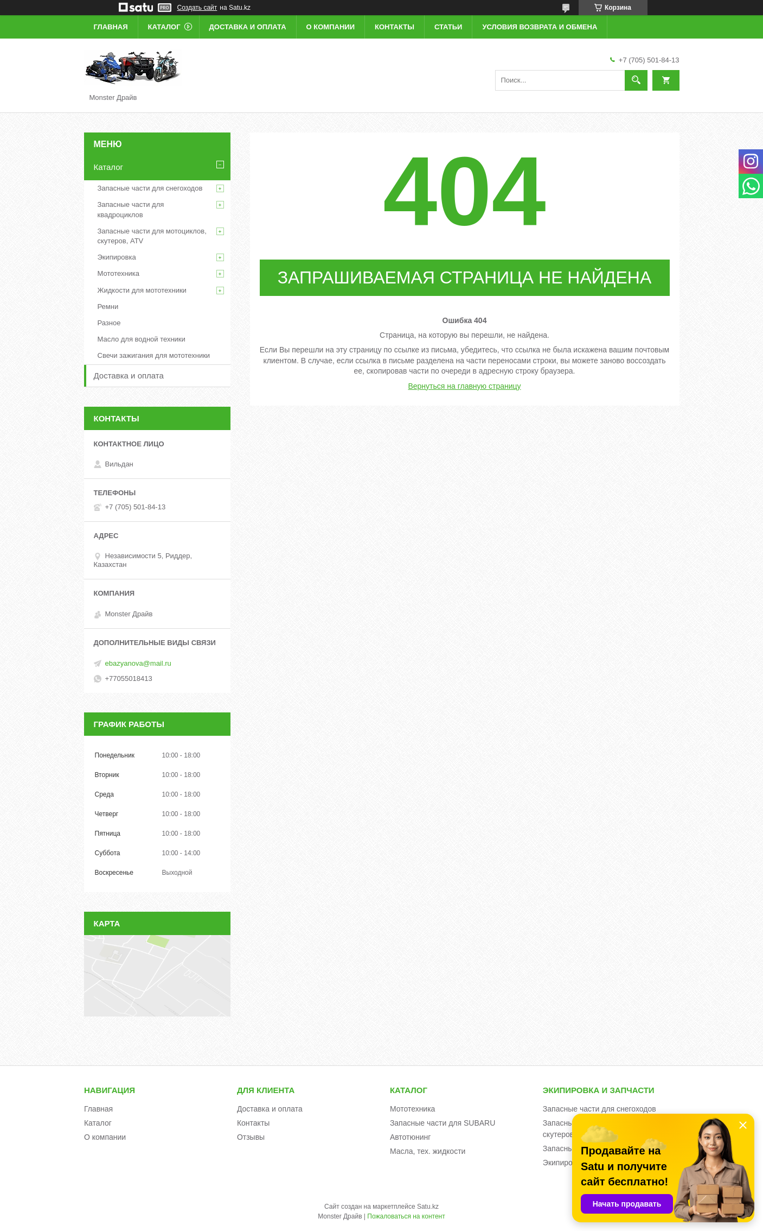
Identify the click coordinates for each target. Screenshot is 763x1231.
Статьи (448, 27)
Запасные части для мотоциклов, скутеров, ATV (152, 236)
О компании (330, 27)
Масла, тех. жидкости (428, 1151)
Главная (111, 27)
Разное (109, 323)
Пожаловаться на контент (406, 1216)
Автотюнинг (410, 1137)
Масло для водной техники (141, 339)
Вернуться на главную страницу (464, 386)
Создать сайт (197, 7)
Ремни (108, 306)
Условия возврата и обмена (539, 27)
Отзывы (251, 1137)
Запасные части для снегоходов (150, 188)
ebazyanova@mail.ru (138, 663)
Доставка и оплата (247, 27)
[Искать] (636, 80)
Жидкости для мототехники (142, 290)
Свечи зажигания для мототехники (154, 355)
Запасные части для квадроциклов (131, 209)
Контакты (394, 27)
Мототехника (119, 273)
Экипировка (117, 257)
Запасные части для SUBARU (442, 1123)
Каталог (164, 27)
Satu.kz (428, 1206)
